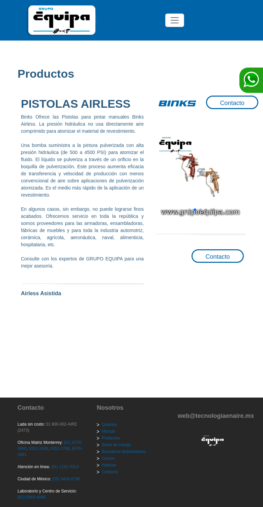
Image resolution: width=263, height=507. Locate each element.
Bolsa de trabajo (116, 444)
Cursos (108, 458)
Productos (111, 438)
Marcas (108, 431)
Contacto (232, 103)
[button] (189, 209)
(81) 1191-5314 (65, 466)
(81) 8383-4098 (31, 497)
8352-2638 (38, 448)
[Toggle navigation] (174, 20)
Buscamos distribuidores (124, 451)
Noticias (109, 465)
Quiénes (109, 424)
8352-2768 (59, 448)
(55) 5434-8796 (66, 479)
